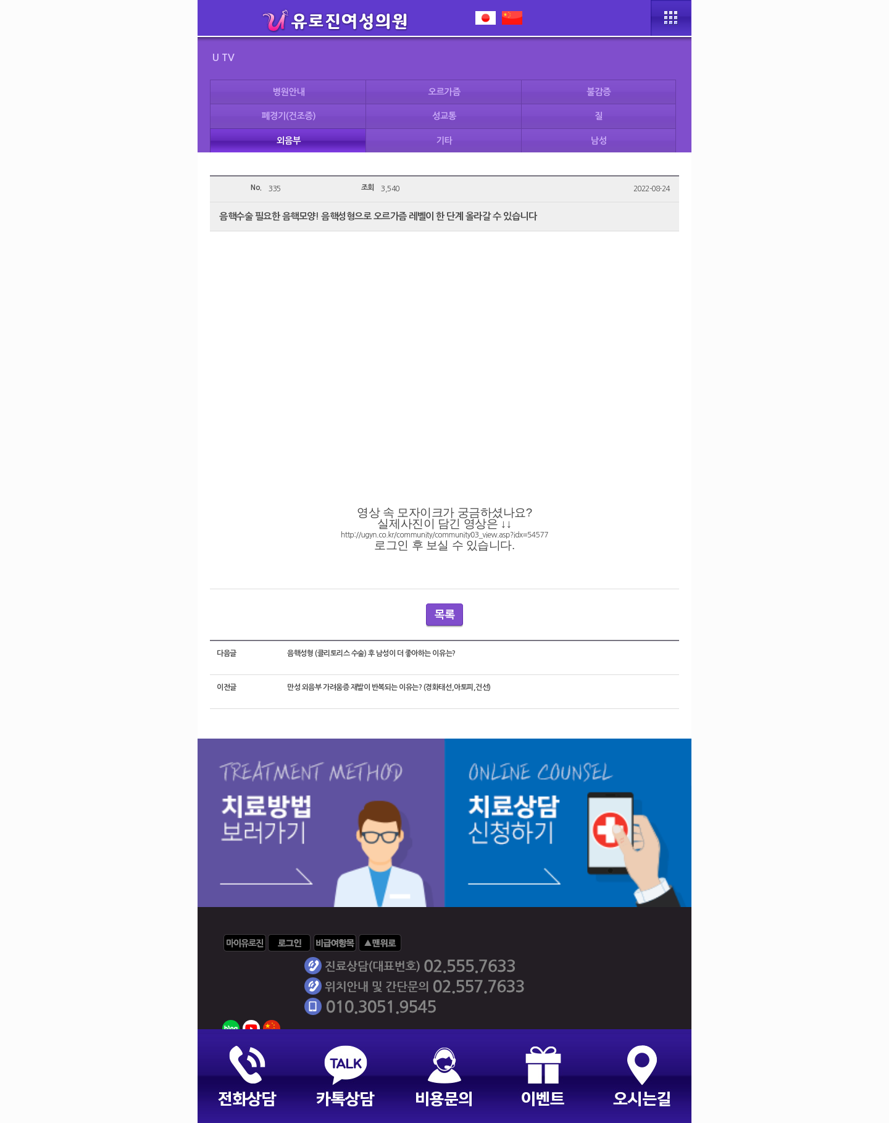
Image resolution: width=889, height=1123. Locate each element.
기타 (444, 140)
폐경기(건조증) (289, 116)
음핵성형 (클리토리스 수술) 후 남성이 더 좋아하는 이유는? (371, 653)
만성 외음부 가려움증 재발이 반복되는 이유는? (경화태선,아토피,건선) (388, 687)
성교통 (444, 116)
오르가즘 (444, 92)
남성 (599, 140)
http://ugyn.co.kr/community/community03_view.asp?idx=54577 (444, 535)
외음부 (289, 140)
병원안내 (288, 92)
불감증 (598, 92)
